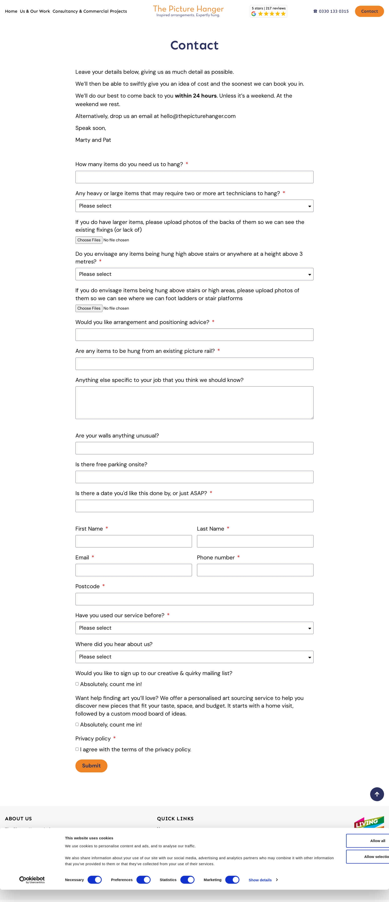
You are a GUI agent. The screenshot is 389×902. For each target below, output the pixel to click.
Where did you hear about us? (114, 645)
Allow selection (347, 869)
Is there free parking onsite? (111, 465)
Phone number (216, 559)
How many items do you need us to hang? (130, 164)
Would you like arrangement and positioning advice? (143, 322)
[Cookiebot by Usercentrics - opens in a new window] (32, 892)
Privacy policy (93, 740)
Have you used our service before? (120, 616)
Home (11, 11)
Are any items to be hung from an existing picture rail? (145, 351)
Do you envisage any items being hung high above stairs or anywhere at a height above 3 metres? (189, 257)
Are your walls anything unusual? (117, 437)
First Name (89, 530)
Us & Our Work (35, 11)
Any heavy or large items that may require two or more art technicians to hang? (178, 193)
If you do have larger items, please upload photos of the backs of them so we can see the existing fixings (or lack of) (189, 225)
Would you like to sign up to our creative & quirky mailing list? (153, 674)
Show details (260, 892)
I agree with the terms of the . (135, 751)
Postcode (88, 587)
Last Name (211, 530)
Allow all (347, 853)
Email (83, 559)
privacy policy (172, 751)
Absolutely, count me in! (111, 685)
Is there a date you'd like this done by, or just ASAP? (142, 494)
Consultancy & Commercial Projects (90, 11)
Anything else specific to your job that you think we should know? (159, 380)
